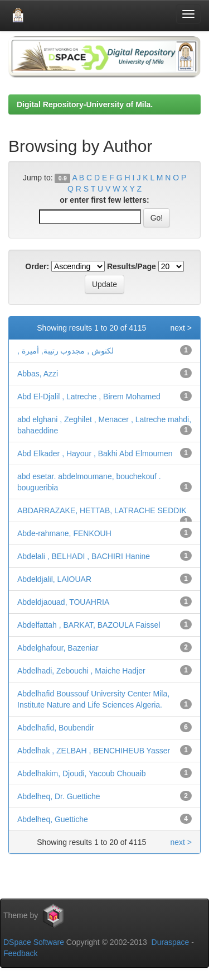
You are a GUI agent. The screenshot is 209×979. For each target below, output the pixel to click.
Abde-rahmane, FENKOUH (64, 533)
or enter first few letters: (104, 199)
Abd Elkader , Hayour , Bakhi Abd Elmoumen (95, 453)
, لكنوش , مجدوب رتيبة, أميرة (65, 350)
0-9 (63, 178)
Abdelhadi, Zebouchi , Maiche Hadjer (81, 670)
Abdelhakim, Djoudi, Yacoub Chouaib (81, 773)
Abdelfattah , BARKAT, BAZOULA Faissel (89, 624)
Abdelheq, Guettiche (52, 819)
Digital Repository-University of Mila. (85, 104)
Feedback (20, 953)
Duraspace (170, 942)
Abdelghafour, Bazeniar (58, 647)
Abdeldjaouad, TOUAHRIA (63, 602)
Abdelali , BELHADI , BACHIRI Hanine (83, 556)
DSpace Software (33, 942)
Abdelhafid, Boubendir (55, 727)
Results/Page (131, 266)
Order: (37, 266)
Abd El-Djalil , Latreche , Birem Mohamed (89, 396)
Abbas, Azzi (37, 373)
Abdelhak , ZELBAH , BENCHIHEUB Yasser (93, 750)
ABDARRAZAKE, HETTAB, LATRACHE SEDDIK (102, 510)
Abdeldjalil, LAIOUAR (54, 579)
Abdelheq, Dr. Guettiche (58, 796)
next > (181, 327)
